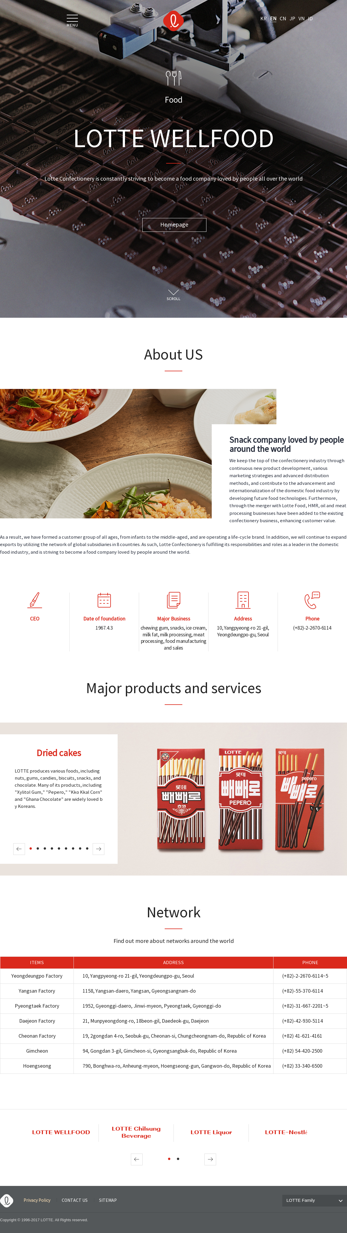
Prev (19, 849)
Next (98, 849)
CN (283, 18)
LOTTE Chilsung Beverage (136, 1132)
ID (310, 18)
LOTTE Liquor (211, 1133)
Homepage (174, 225)
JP (292, 18)
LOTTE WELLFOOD (61, 1133)
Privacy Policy (37, 1200)
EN (273, 18)
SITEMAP (108, 1200)
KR (263, 18)
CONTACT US (75, 1200)
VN (301, 18)
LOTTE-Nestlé (286, 1133)
